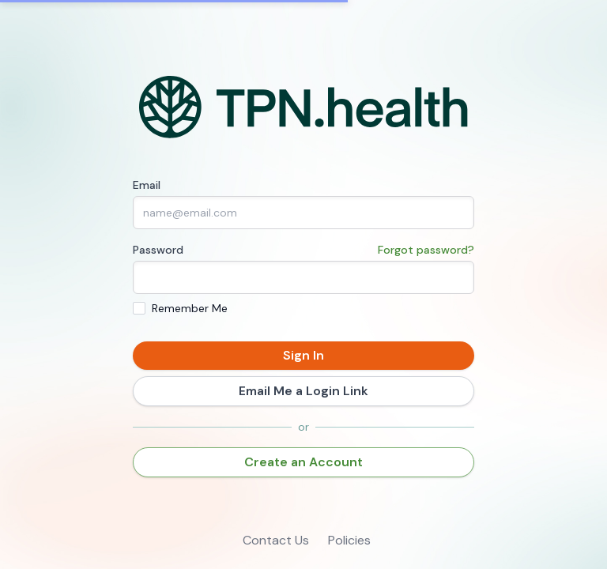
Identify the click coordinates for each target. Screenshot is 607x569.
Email (146, 185)
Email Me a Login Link (303, 390)
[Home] (304, 107)
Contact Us (276, 540)
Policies (349, 540)
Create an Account (303, 462)
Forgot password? (426, 250)
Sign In (303, 355)
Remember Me (190, 308)
